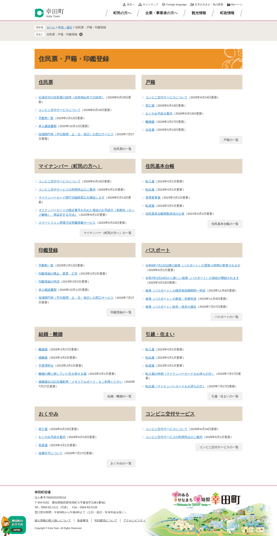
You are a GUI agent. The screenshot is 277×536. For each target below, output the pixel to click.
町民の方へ (122, 13)
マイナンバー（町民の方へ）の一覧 (108, 232)
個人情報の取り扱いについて (53, 520)
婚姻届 (43, 357)
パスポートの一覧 (226, 316)
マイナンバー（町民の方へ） (70, 166)
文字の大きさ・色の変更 (209, 4)
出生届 (149, 129)
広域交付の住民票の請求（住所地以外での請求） (72, 97)
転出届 (149, 189)
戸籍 (150, 82)
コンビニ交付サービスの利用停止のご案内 (67, 189)
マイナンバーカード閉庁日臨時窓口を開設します (72, 197)
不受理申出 (46, 365)
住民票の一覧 (123, 148)
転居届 (149, 205)
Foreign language (176, 4)
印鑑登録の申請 (49, 281)
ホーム (51, 27)
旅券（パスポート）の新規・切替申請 (170, 298)
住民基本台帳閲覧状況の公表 (164, 213)
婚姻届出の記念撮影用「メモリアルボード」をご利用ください (81, 381)
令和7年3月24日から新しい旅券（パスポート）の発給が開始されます (192, 278)
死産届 (43, 445)
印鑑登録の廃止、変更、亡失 (58, 273)
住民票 (46, 82)
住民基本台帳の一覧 (224, 223)
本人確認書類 (48, 126)
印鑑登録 (48, 250)
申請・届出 (65, 27)
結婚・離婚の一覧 (120, 396)
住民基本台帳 (159, 166)
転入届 (149, 181)
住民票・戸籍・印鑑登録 (62, 34)
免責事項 (82, 520)
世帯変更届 (152, 197)
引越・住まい (160, 334)
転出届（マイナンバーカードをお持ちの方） (175, 386)
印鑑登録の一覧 (121, 312)
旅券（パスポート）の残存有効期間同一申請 (175, 290)
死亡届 (149, 105)
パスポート (157, 250)
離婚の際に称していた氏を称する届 (63, 373)
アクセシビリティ (134, 520)
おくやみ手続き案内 (158, 113)
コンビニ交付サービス (170, 413)
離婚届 (149, 121)
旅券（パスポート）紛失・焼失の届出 (170, 306)
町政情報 (227, 13)
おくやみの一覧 (121, 463)
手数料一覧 (46, 118)
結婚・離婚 (51, 334)
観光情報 (199, 13)
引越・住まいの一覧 (224, 396)
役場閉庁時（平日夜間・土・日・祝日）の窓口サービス (76, 134)
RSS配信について (106, 520)
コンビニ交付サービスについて (60, 110)
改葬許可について (51, 453)
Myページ (236, 4)
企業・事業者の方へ (161, 13)
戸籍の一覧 (230, 139)
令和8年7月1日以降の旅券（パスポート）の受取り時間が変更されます (192, 265)
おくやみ (49, 413)
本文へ (131, 4)
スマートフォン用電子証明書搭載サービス (67, 222)
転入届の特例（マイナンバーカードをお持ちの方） (179, 373)
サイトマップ (150, 4)
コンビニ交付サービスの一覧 (218, 447)
